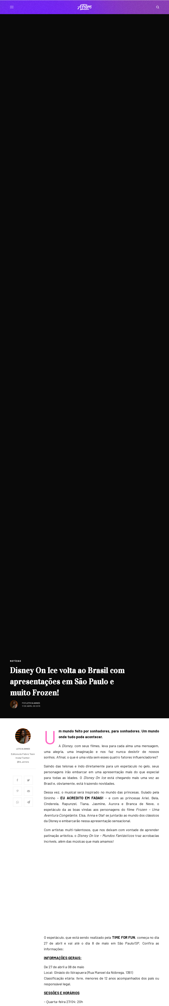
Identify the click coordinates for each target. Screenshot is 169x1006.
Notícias (15, 661)
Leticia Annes (33, 703)
